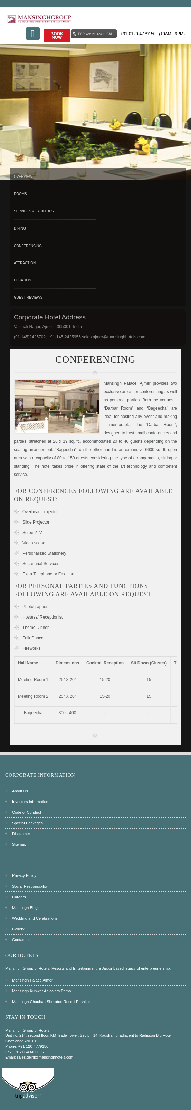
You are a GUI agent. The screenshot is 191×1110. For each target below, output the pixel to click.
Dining (20, 228)
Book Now (57, 35)
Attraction (25, 263)
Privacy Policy (24, 875)
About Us (20, 791)
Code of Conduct (26, 812)
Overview (23, 177)
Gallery (18, 929)
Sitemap (19, 844)
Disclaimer (21, 834)
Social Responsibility (30, 886)
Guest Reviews (28, 297)
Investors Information (30, 802)
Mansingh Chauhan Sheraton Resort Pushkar (51, 1001)
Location (22, 280)
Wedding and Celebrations (35, 918)
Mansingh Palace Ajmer (32, 980)
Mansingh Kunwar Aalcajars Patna (41, 991)
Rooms (20, 194)
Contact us (21, 940)
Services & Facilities (34, 211)
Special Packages (27, 823)
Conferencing (28, 246)
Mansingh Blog (25, 908)
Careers (19, 897)
